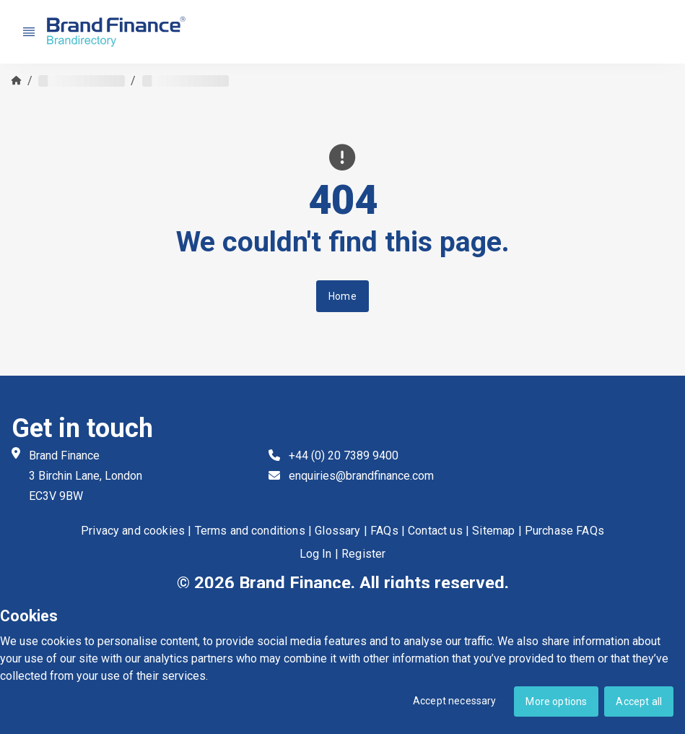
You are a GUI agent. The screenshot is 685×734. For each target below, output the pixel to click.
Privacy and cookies (133, 531)
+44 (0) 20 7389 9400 (343, 455)
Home (342, 296)
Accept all (639, 701)
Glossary (337, 531)
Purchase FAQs (564, 531)
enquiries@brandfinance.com (361, 476)
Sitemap (493, 531)
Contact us (435, 531)
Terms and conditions (250, 531)
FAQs (384, 531)
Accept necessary (455, 701)
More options (556, 701)
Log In (316, 554)
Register (363, 554)
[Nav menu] (29, 31)
